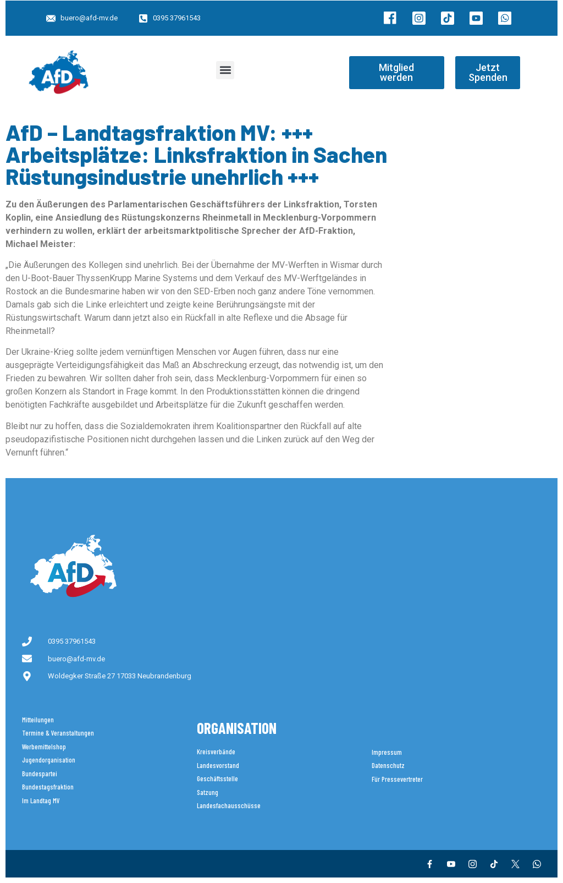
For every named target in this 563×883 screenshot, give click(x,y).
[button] (225, 70)
